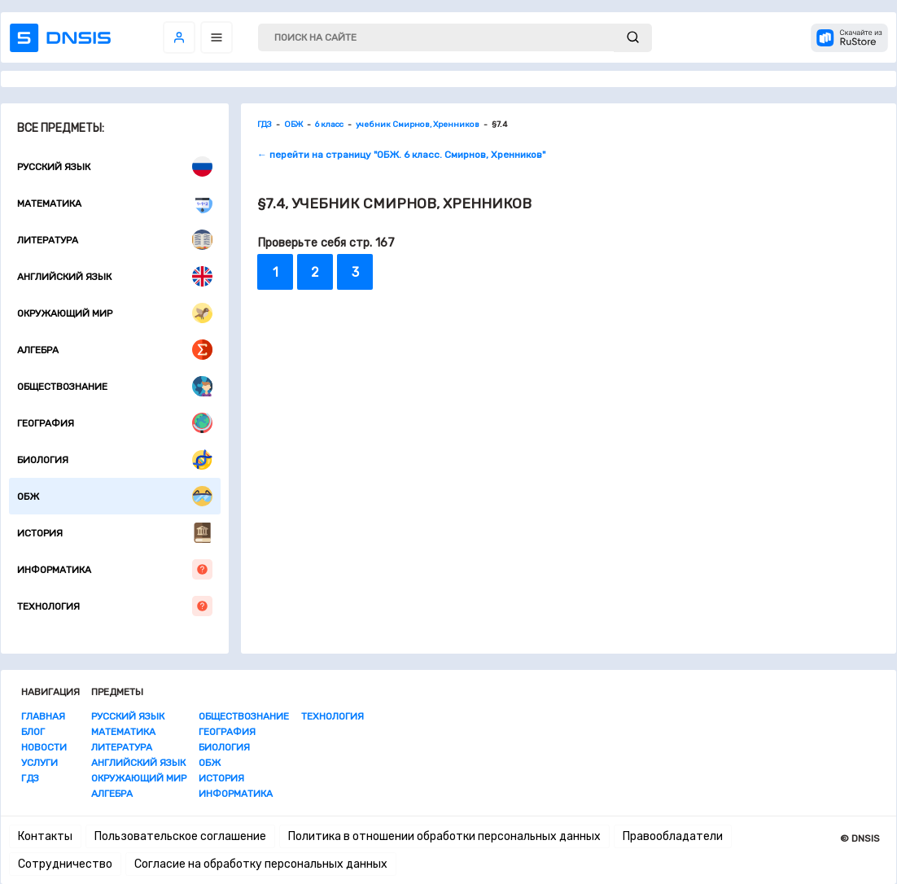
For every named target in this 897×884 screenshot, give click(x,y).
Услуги (39, 762)
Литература (114, 240)
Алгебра (114, 349)
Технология (114, 606)
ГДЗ (30, 778)
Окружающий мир (114, 313)
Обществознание (114, 386)
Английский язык (114, 276)
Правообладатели (673, 836)
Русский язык (114, 166)
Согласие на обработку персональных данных (260, 864)
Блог (33, 731)
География (114, 423)
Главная (43, 716)
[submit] (633, 38)
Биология (114, 459)
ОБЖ (114, 496)
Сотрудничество (65, 864)
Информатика (114, 569)
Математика (114, 203)
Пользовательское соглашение (180, 836)
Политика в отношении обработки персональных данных (444, 836)
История (114, 533)
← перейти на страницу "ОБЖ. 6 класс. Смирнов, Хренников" (401, 154)
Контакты (45, 836)
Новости (44, 747)
